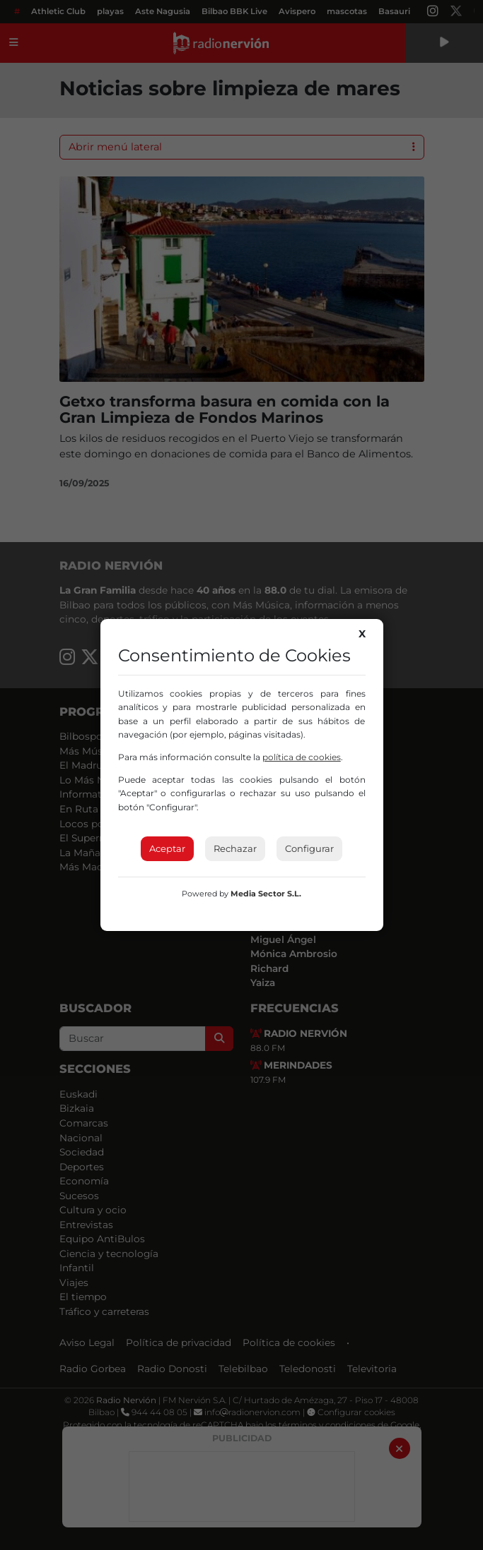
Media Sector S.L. (266, 894)
